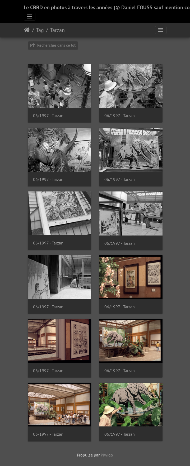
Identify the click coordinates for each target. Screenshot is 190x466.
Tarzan (57, 30)
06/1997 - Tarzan (48, 115)
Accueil (27, 30)
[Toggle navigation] (29, 17)
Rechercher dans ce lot (53, 45)
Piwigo (107, 455)
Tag (40, 30)
